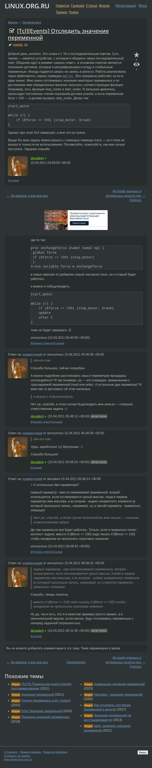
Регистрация (126, 6)
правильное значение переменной (119, 684)
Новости (62, 6)
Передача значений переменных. (45, 717)
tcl (26, 44)
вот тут (68, 76)
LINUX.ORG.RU (27, 6)
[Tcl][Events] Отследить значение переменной (58, 34)
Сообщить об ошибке (17, 755)
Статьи (91, 6)
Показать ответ (40, 421)
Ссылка (13, 180)
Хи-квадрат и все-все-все (29, 195)
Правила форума (30, 752)
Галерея (77, 6)
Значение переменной (37, 694)
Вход (143, 6)
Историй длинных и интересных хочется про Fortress (123, 196)
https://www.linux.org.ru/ (18, 759)
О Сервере (10, 752)
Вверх (142, 752)
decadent (37, 158)
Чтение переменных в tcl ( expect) (46, 700)
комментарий (32, 354)
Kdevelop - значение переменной (118, 694)
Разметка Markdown (55, 752)
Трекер (61, 12)
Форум (104, 6)
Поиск (73, 12)
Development (32, 22)
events (18, 44)
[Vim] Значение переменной (41, 711)
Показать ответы (41, 343)
